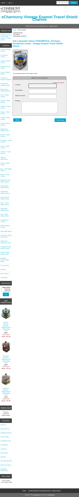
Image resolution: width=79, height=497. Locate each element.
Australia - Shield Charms (5, 107)
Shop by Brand (5, 429)
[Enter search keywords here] (62, 2)
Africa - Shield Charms (5, 95)
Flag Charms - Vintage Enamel (5, 84)
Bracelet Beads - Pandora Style (5, 253)
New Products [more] (6, 301)
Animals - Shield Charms (5, 101)
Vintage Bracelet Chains (5, 67)
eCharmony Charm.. (6, 291)
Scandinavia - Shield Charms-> (5, 192)
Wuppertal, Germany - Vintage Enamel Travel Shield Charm (6, 384)
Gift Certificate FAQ (6, 461)
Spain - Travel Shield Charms (5, 203)
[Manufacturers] (6, 289)
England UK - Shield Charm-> (5, 129)
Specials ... (4, 269)
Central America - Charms (6, 124)
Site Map (3, 457)
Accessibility (4, 445)
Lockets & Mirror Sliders (5, 73)
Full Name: (18, 84)
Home (3, 3)
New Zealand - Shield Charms (5, 186)
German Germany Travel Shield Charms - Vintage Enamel (41, 26)
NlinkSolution (51, 494)
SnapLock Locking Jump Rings (6, 236)
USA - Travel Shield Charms (5, 215)
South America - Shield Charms (5, 198)
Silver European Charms (5, 226)
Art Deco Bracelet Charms (6, 50)
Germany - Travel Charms (6, 152)
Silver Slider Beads (6, 231)
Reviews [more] (6, 408)
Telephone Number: (20, 95)
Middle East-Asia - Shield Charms (6, 181)
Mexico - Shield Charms (5, 175)
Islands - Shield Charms (5, 164)
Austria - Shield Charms (5, 112)
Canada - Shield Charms (5, 118)
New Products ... (5, 273)
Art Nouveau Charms (4, 56)
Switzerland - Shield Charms (5, 209)
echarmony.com (37, 494)
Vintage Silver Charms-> (5, 220)
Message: (17, 100)
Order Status (4, 453)
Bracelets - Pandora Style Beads (5, 259)
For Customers (5, 265)
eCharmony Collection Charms (6, 241)
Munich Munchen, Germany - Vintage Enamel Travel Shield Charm (6, 319)
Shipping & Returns (6, 433)
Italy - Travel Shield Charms (6, 169)
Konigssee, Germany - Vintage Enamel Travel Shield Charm (6, 352)
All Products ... (5, 277)
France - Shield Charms (5, 147)
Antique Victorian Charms (5, 61)
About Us (3, 424)
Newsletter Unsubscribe (4, 469)
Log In (10, 3)
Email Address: (19, 90)
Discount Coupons (6, 465)
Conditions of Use (6, 441)
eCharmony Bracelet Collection (6, 78)
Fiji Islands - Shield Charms (6, 141)
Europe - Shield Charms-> (5, 135)
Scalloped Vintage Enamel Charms (6, 247)
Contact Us (4, 449)
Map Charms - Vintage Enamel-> (6, 90)
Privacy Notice (5, 437)
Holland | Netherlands (4, 158)
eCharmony (6, 289)
